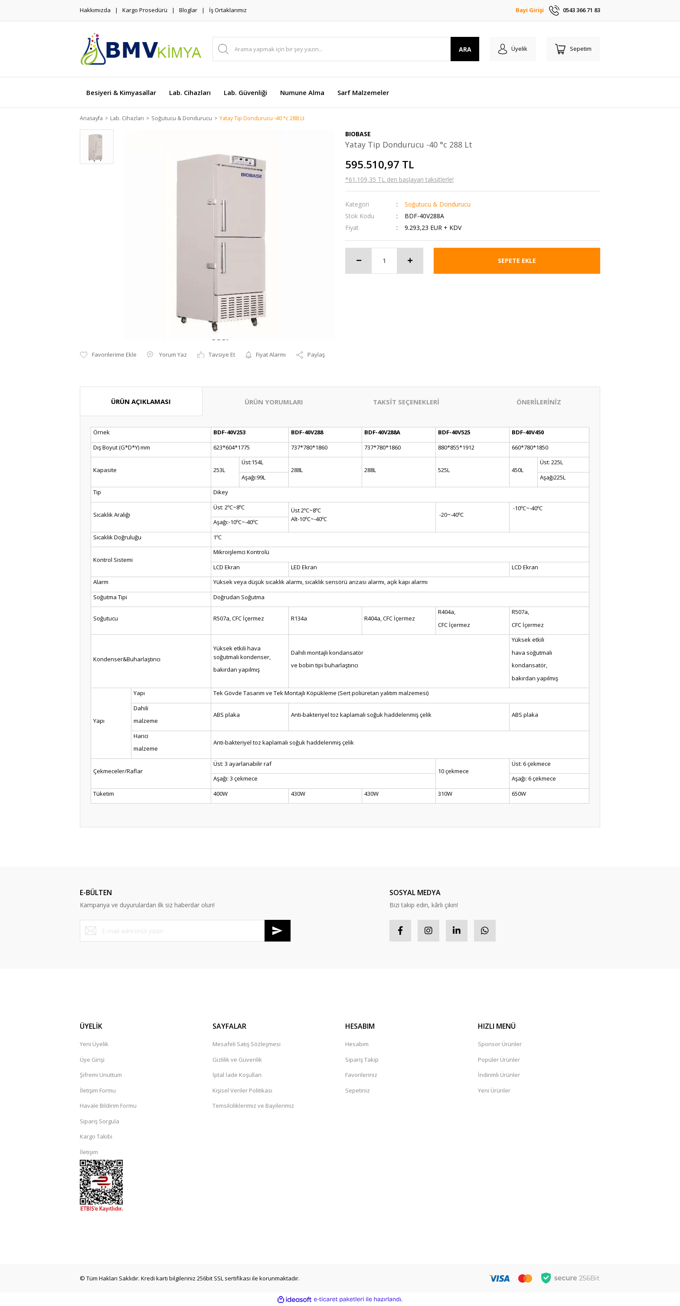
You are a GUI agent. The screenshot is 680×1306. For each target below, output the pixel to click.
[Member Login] (513, 49)
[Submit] (278, 931)
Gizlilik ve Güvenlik (237, 1060)
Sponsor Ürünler (500, 1044)
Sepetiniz (357, 1091)
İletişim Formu (98, 1091)
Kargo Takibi (96, 1137)
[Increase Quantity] (410, 261)
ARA (465, 49)
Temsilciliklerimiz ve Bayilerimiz (253, 1106)
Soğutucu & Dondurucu (438, 204)
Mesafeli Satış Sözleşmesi (246, 1044)
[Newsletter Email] (185, 931)
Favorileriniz (361, 1075)
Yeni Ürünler (494, 1091)
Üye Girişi (92, 1060)
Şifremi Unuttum (101, 1075)
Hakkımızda (95, 10)
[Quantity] (384, 261)
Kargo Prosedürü (144, 10)
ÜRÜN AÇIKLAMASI (141, 401)
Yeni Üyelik (94, 1044)
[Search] (345, 49)
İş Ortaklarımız (228, 10)
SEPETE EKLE (517, 261)
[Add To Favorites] (108, 355)
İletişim (89, 1152)
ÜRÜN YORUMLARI (274, 402)
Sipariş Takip (362, 1060)
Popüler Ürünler (499, 1060)
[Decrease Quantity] (359, 261)
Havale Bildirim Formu (108, 1106)
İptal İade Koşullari (237, 1075)
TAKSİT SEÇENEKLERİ (406, 402)
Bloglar (188, 10)
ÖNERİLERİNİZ (539, 402)
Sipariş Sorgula (99, 1122)
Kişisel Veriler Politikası (242, 1091)
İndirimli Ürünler (499, 1075)
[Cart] (573, 49)
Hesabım (357, 1044)
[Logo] (140, 49)
